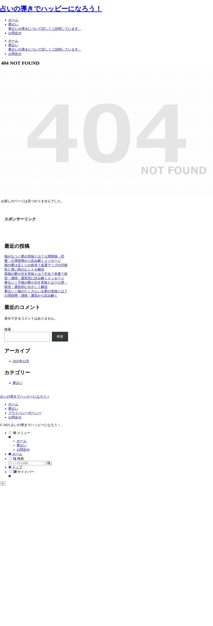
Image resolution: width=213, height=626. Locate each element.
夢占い (13, 408)
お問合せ (15, 417)
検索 (7, 329)
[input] (26, 463)
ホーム (13, 404)
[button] (49, 463)
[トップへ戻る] (2, 483)
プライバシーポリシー (25, 413)
